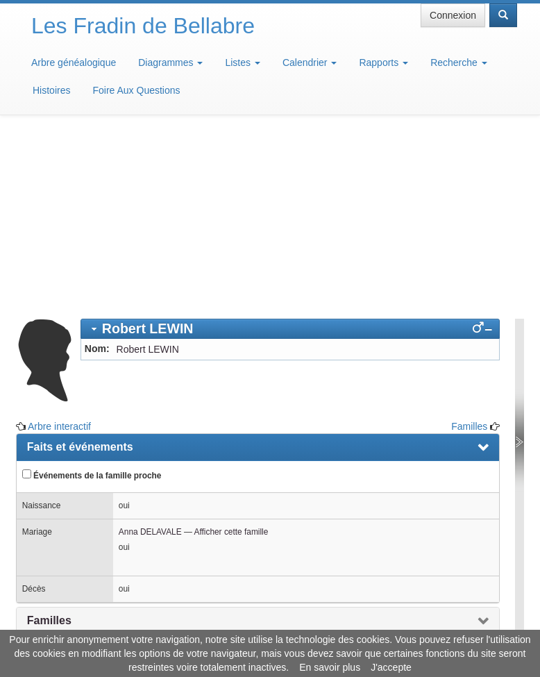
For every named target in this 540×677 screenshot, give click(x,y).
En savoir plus (329, 667)
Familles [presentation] (49, 444)
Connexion (453, 15)
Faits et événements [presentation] (80, 270)
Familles (469, 250)
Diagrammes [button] (170, 62)
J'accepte (391, 667)
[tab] (290, 152)
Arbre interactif (59, 250)
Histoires (51, 90)
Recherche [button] (458, 62)
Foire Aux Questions (136, 90)
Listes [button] (242, 62)
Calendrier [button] (309, 62)
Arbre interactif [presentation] (67, 475)
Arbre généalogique (73, 62)
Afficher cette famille (231, 355)
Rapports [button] (383, 62)
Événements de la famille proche (92, 298)
